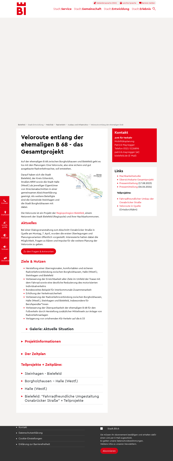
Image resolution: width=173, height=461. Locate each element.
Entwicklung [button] (116, 8)
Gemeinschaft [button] (87, 8)
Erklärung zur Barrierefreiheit (34, 444)
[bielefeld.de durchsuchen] (154, 9)
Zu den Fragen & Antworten (38, 251)
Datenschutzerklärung (30, 432)
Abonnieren (109, 450)
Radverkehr (60, 125)
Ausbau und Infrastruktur (78, 125)
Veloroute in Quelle (130, 205)
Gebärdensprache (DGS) (105, 3)
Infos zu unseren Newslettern (122, 444)
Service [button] (62, 8)
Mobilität (49, 125)
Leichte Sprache (128, 3)
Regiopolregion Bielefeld (70, 212)
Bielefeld (21, 125)
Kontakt (23, 427)
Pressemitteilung (128, 183)
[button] (84, 185)
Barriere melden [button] (147, 3)
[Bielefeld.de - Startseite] (21, 8)
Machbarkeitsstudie (130, 175)
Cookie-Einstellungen (30, 438)
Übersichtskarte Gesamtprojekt (136, 179)
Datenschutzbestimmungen (130, 440)
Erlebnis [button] (141, 8)
